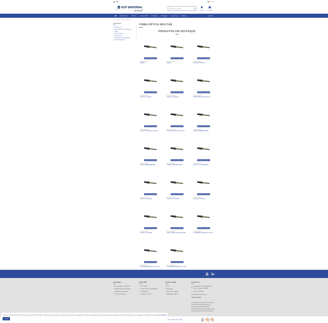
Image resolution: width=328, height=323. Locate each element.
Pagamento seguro (172, 294)
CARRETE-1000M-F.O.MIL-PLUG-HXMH (176, 232)
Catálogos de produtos (121, 291)
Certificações (144, 291)
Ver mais (163, 315)
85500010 (169, 62)
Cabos (116, 31)
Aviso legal (169, 289)
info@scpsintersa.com (200, 294)
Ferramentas (118, 35)
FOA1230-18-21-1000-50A (173, 198)
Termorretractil (119, 33)
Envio (168, 286)
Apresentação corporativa (122, 286)
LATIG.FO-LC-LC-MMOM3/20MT (201, 164)
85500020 (142, 62)
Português (211, 1)
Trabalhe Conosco (146, 294)
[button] (123, 16)
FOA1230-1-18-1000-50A (146, 198)
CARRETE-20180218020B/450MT (148, 164)
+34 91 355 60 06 (198, 291)
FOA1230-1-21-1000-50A (199, 198)
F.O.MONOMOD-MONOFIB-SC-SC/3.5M (202, 232)
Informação (143, 286)
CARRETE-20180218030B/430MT (201, 130)
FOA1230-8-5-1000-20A (145, 96)
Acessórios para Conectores (122, 29)
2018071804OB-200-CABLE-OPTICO (201, 96)
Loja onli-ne (117, 23)
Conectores (117, 27)
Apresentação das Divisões (122, 289)
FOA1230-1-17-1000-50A (146, 232)
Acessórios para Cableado (122, 38)
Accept (6, 319)
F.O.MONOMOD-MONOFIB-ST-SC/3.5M (149, 266)
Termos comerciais (120, 294)
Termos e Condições (172, 291)
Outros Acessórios (119, 40)
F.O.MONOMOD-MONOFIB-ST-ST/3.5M (176, 266)
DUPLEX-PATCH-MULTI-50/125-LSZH (176, 130)
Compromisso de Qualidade (148, 289)
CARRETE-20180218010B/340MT (174, 164)
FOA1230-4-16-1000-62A (172, 96)
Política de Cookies (177, 319)
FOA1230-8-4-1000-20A (198, 62)
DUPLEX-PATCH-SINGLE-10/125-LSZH (149, 130)
